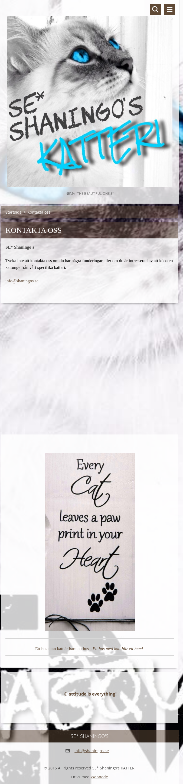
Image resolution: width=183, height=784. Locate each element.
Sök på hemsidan (155, 9)
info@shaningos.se (21, 281)
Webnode (99, 776)
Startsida (13, 212)
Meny (169, 9)
